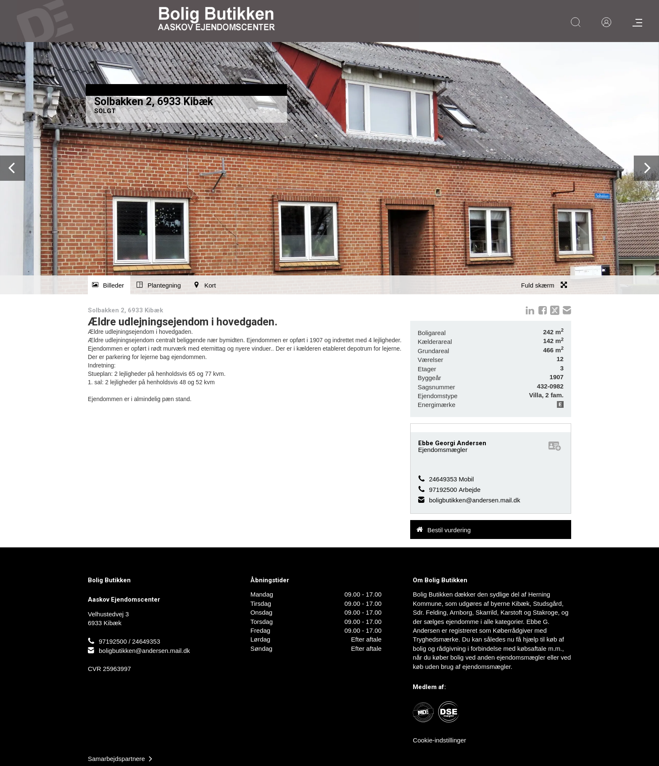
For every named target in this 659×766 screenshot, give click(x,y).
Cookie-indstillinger (439, 740)
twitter (555, 310)
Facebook (542, 310)
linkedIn (530, 310)
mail (567, 310)
